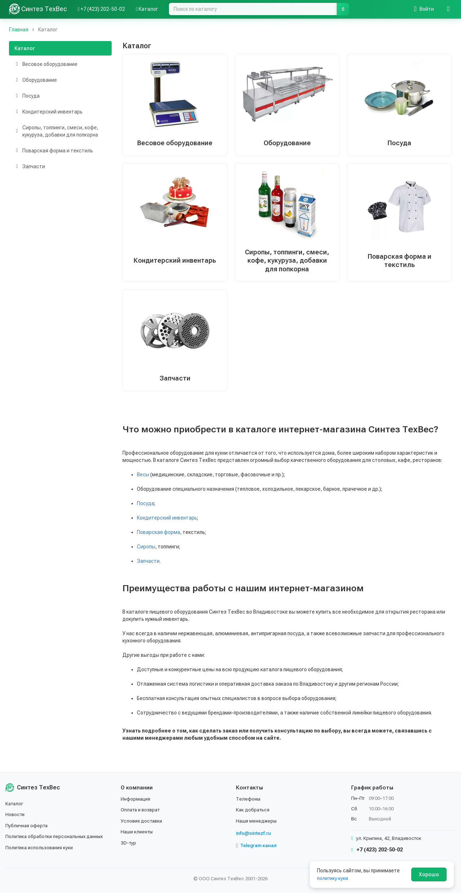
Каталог (24, 48)
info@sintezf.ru (254, 835)
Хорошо (429, 874)
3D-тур (129, 845)
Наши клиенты (138, 834)
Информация (136, 801)
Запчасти (148, 563)
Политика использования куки (41, 849)
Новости (15, 817)
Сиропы (146, 549)
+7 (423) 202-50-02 (377, 852)
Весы (143, 477)
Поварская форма (158, 535)
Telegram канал (257, 848)
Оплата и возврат (142, 812)
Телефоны (248, 801)
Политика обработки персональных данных (56, 839)
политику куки (333, 878)
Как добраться (253, 812)
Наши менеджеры (257, 823)
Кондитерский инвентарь (167, 520)
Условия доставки (143, 823)
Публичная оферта (27, 828)
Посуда (145, 506)
